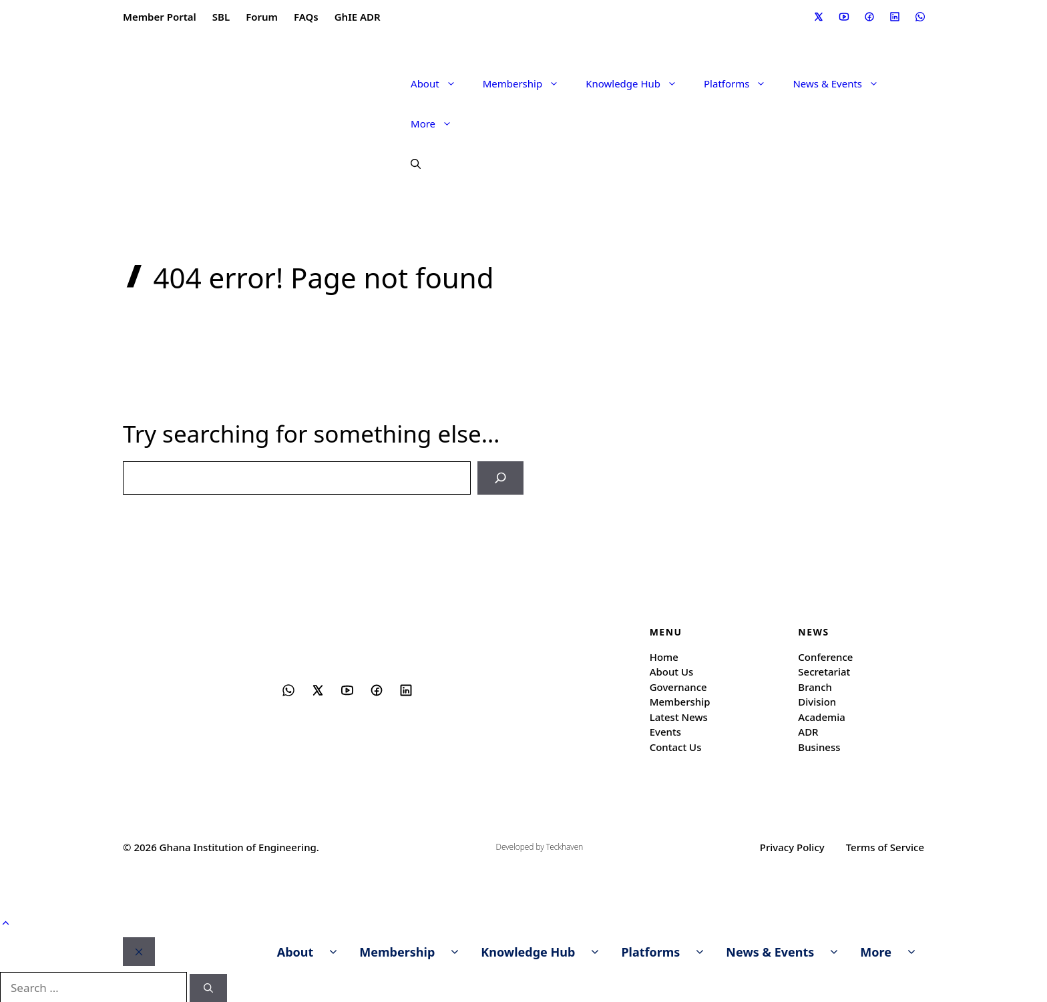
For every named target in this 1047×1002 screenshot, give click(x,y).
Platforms (741, 83)
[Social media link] (818, 16)
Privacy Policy (792, 845)
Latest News (679, 715)
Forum (262, 16)
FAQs (306, 16)
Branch (815, 685)
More (438, 123)
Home (664, 655)
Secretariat (824, 670)
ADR (808, 730)
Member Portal (159, 16)
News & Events (842, 83)
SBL (221, 16)
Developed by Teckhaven (540, 846)
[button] (409, 164)
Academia (821, 715)
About (440, 83)
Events (665, 730)
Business (819, 745)
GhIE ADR (358, 16)
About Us (672, 670)
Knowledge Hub (638, 83)
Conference (825, 655)
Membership (528, 83)
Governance (678, 685)
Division (817, 700)
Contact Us (676, 745)
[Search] (502, 477)
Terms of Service (885, 845)
